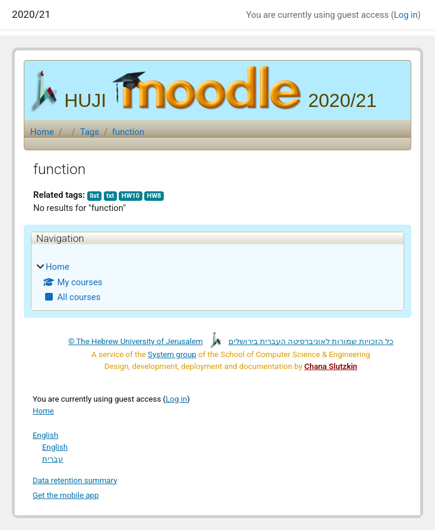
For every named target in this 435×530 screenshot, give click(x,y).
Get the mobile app (66, 495)
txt (110, 196)
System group (172, 354)
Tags (89, 132)
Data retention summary (75, 480)
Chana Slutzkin (330, 366)
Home (42, 132)
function (128, 132)
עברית (52, 459)
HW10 (130, 196)
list (94, 196)
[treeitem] (217, 282)
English (45, 435)
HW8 (154, 196)
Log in (406, 15)
